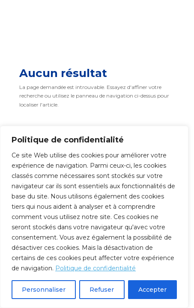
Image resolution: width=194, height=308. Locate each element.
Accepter (152, 289)
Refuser (102, 289)
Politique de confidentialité (95, 268)
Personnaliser (44, 289)
